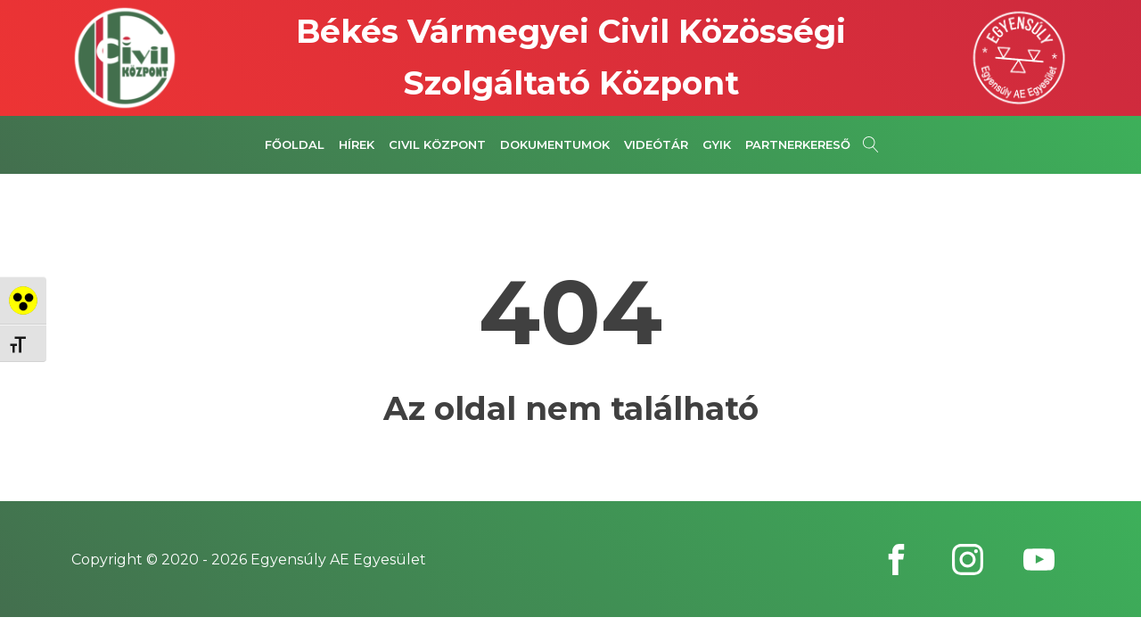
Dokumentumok (555, 144)
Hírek (356, 144)
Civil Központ (437, 144)
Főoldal (294, 144)
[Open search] (871, 144)
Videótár (656, 144)
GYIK (716, 144)
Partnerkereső (797, 144)
